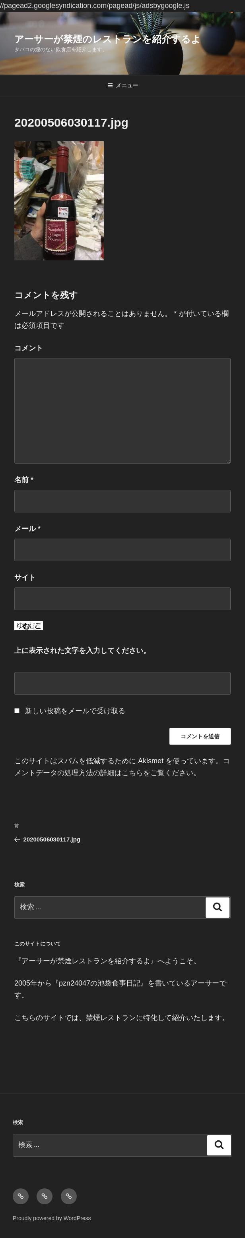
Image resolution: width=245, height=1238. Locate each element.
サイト (25, 577)
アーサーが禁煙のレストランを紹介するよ (107, 39)
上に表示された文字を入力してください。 (82, 651)
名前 (23, 480)
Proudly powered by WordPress (52, 1218)
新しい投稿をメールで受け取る (75, 711)
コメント (28, 348)
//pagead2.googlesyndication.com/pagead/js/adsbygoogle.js (94, 6)
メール (27, 529)
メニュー (122, 85)
